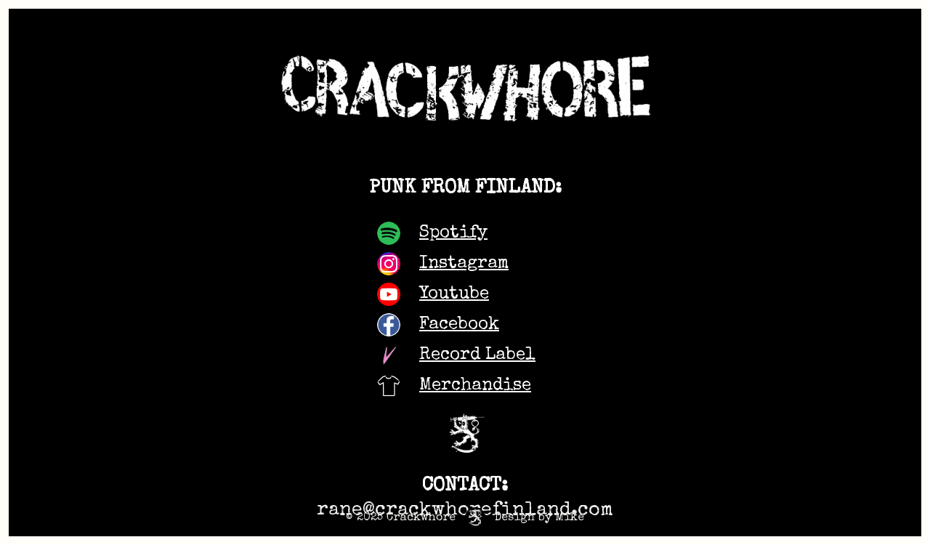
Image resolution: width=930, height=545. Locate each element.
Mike (569, 518)
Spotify (453, 233)
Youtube (454, 294)
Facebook (459, 325)
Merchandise (475, 386)
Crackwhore (421, 518)
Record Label (477, 355)
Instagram (464, 263)
